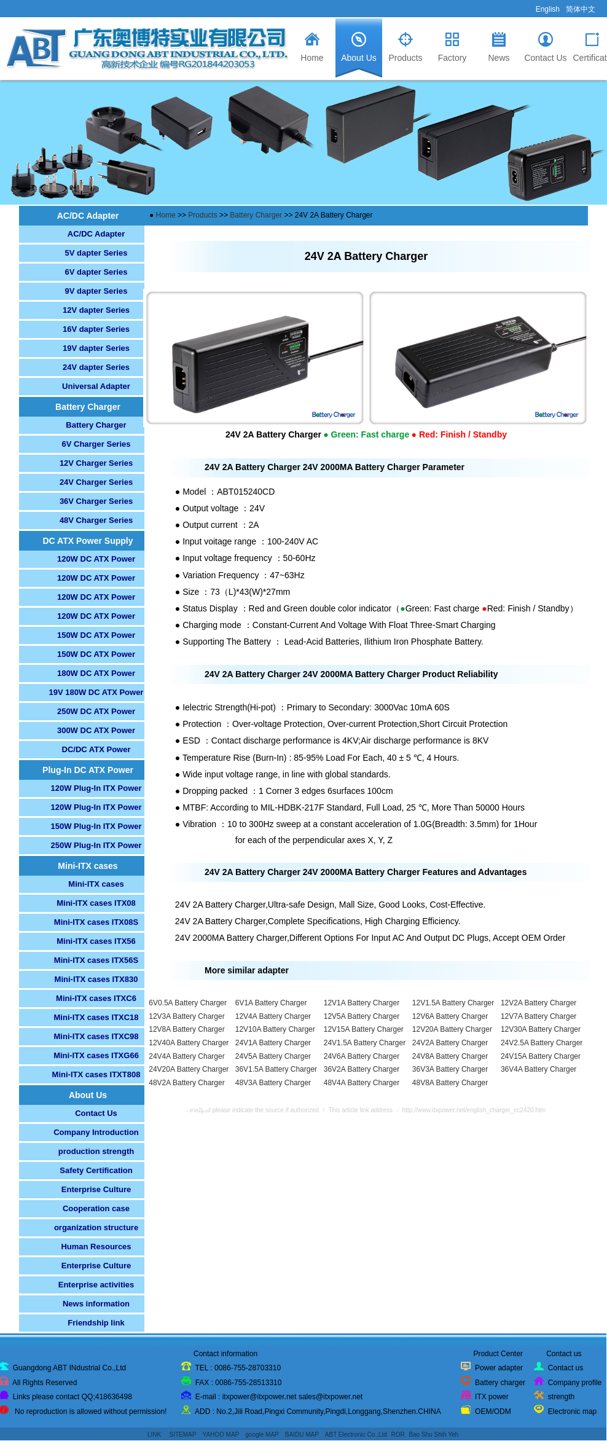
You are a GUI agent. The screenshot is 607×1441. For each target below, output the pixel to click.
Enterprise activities (96, 1284)
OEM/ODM (493, 1411)
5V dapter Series (96, 252)
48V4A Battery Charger (361, 1082)
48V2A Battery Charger (186, 1082)
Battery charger (500, 1382)
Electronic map (572, 1411)
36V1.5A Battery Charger (276, 1069)
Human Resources (96, 1246)
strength (561, 1396)
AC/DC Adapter (96, 233)
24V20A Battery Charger (189, 1069)
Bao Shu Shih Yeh (433, 1434)
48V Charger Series (96, 520)
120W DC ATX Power (96, 558)
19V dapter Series (96, 348)
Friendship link (96, 1322)
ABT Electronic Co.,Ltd (356, 1434)
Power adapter (499, 1368)
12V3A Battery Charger (186, 1016)
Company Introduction (96, 1132)
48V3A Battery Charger (273, 1082)
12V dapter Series (96, 310)
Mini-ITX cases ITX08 (96, 903)
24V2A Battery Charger (450, 1043)
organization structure (96, 1227)
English (548, 9)
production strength (96, 1151)
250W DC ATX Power (96, 711)
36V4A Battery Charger (538, 1069)
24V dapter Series (96, 367)
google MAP (261, 1434)
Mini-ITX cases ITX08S (96, 922)
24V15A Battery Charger (541, 1056)
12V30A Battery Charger (541, 1029)
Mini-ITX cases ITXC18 (96, 1017)
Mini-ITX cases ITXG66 (96, 1055)
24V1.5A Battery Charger (364, 1043)
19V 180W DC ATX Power (96, 692)
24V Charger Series (96, 482)
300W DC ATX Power (96, 730)
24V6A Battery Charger (361, 1056)
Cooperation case (96, 1208)
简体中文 (580, 9)
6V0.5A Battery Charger (188, 1003)
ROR (397, 1434)
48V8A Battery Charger (450, 1082)
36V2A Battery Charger (361, 1069)
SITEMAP (183, 1434)
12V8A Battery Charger (186, 1029)
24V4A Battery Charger (186, 1056)
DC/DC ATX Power (96, 749)
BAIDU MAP (302, 1434)
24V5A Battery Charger (273, 1056)
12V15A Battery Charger (364, 1029)
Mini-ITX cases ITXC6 (96, 998)
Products (203, 215)
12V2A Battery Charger (538, 1003)
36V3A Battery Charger (450, 1069)
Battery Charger (96, 425)
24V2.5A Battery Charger (541, 1043)
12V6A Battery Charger (450, 1016)
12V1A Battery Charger (361, 1003)
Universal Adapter (96, 386)
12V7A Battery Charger (538, 1016)
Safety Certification (96, 1170)
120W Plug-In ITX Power (95, 788)
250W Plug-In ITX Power (95, 845)
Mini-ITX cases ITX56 (96, 941)
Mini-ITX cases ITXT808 (96, 1074)
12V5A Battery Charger (361, 1016)
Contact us (565, 1368)
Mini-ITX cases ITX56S (96, 960)
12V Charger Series (96, 463)
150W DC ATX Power (96, 635)
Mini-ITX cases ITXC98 (96, 1036)
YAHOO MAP (220, 1434)
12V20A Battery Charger (452, 1029)
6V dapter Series (96, 272)
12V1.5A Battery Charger (453, 1003)
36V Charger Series (96, 501)
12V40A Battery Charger (189, 1043)
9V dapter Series (96, 291)
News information (96, 1303)
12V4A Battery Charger (273, 1016)
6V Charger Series (95, 444)
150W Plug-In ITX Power (95, 826)
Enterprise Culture (96, 1189)
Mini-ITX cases (95, 884)
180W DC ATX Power (96, 673)
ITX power (492, 1396)
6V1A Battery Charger (271, 1003)
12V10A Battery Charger (275, 1029)
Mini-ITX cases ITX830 (96, 979)
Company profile (574, 1382)
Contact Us (96, 1113)
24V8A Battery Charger (450, 1056)
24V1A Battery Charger (273, 1043)
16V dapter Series (96, 329)
